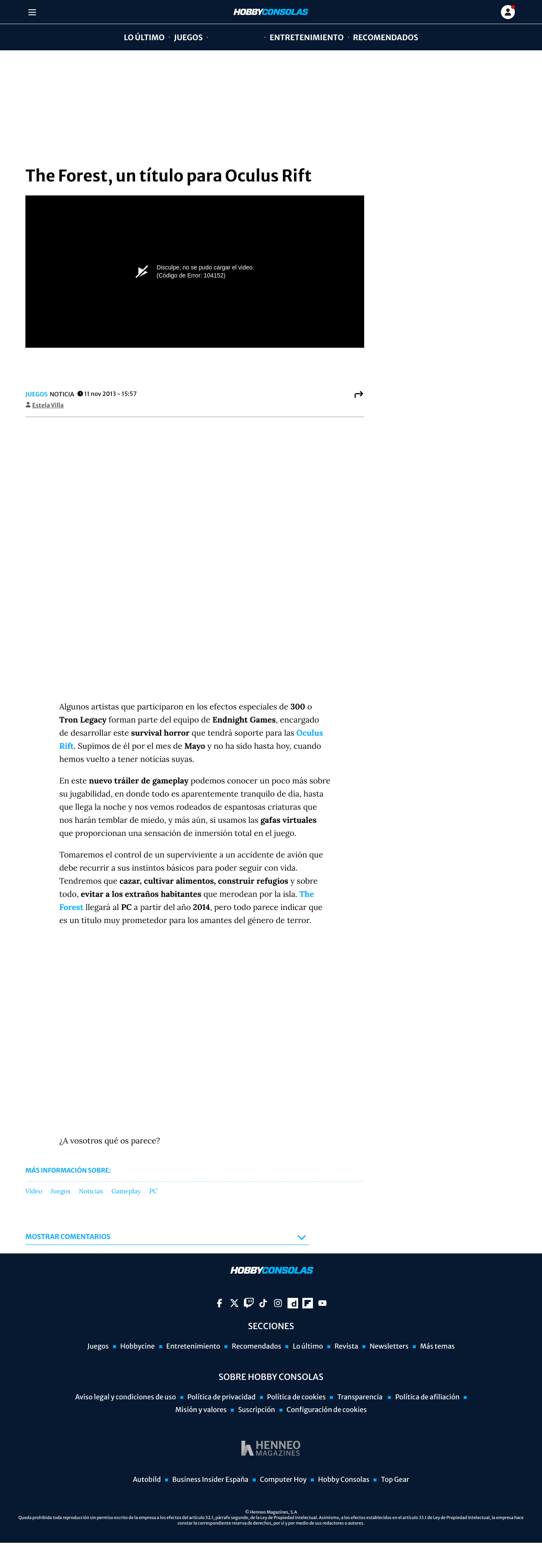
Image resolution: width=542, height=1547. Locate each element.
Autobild (147, 1480)
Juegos (188, 37)
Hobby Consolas (343, 1480)
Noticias (91, 1191)
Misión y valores (201, 1410)
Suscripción (256, 1410)
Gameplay (126, 1191)
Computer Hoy (283, 1480)
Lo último (144, 37)
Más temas (437, 1346)
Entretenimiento (307, 37)
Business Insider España (210, 1480)
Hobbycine (230, 37)
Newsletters (389, 1346)
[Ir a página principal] (270, 12)
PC (153, 1191)
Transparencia (360, 1397)
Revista (346, 1346)
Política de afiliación (427, 1397)
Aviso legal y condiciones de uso (125, 1397)
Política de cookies (296, 1397)
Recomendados (385, 37)
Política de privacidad (222, 1397)
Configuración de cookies (327, 1410)
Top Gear (395, 1480)
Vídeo (33, 1191)
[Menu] (32, 12)
